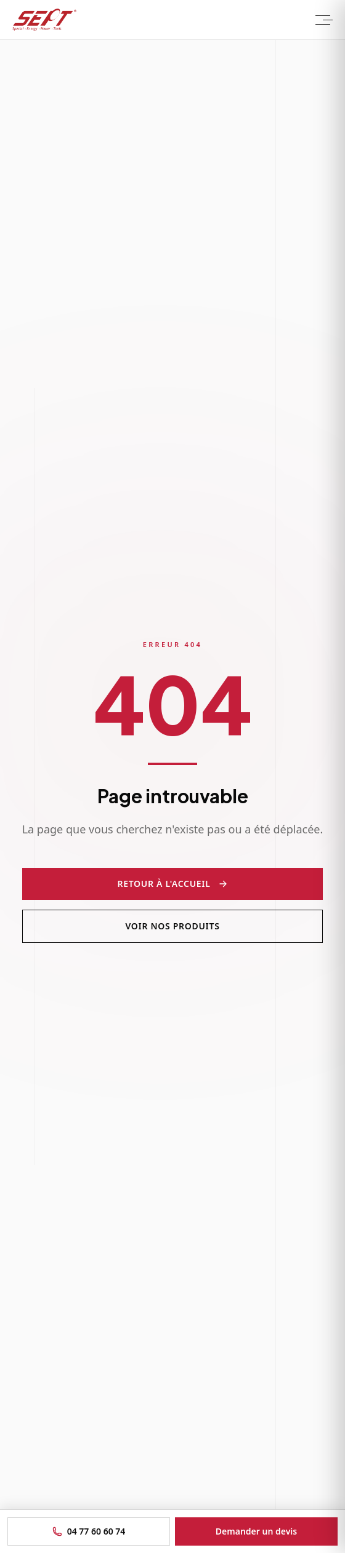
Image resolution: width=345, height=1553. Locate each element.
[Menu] (323, 20)
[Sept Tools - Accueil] (44, 20)
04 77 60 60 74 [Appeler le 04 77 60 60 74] (89, 1531)
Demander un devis (256, 1531)
